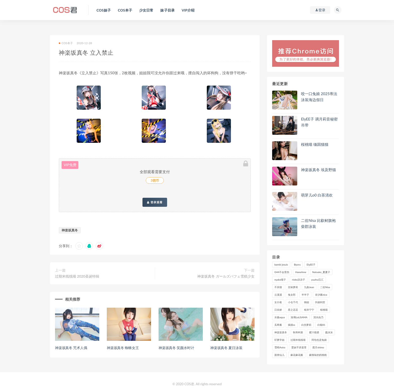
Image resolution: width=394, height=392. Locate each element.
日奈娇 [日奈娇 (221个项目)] (278, 309)
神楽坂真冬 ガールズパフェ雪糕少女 (226, 276)
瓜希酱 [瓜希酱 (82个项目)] (278, 324)
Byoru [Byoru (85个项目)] (297, 264)
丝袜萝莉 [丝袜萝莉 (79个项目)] (293, 287)
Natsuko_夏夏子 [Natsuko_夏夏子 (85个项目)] (321, 272)
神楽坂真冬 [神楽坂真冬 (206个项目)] (280, 332)
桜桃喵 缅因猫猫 (314, 144)
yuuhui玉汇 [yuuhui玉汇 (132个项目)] (317, 279)
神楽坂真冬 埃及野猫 (318, 169)
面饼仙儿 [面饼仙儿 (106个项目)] (279, 354)
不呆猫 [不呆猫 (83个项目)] (278, 287)
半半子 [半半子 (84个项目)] (305, 294)
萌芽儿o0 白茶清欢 (317, 195)
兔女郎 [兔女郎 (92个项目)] (292, 294)
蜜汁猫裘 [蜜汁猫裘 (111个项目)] (314, 332)
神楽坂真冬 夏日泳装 (226, 348)
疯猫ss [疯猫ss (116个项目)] (291, 324)
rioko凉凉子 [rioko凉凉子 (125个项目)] (298, 279)
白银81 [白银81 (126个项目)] (321, 324)
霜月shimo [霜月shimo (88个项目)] (318, 347)
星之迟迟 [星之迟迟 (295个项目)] (293, 309)
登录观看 (155, 202)
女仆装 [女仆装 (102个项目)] (278, 302)
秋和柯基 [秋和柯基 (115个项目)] (298, 332)
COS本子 (66, 43)
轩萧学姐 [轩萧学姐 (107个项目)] (279, 339)
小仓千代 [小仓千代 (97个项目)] (293, 302)
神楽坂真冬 (70, 230)
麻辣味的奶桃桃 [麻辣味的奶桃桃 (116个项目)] (318, 354)
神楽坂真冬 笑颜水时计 (176, 348)
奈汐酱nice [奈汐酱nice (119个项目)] (321, 294)
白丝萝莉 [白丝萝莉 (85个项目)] (306, 324)
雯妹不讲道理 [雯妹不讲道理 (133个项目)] (298, 347)
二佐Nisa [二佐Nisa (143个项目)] (325, 287)
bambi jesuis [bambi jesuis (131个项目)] (281, 264)
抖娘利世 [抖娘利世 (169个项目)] (320, 302)
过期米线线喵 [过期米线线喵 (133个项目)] (298, 339)
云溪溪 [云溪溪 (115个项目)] (278, 294)
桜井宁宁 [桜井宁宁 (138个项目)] (309, 309)
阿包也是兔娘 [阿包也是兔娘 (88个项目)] (319, 339)
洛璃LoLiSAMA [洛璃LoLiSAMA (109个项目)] (299, 317)
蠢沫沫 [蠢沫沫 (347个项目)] (329, 332)
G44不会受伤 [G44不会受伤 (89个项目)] (281, 272)
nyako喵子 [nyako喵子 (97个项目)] (280, 279)
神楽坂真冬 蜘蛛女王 (123, 348)
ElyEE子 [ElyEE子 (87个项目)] (311, 264)
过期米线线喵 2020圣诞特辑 (77, 276)
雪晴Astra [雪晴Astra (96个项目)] (279, 347)
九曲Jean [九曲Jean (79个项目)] (309, 287)
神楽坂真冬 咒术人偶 (71, 348)
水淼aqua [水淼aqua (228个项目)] (279, 317)
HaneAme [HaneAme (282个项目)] (300, 272)
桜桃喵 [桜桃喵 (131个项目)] (324, 309)
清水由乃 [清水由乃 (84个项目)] (318, 317)
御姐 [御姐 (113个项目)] (306, 302)
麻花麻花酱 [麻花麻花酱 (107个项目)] (296, 354)
